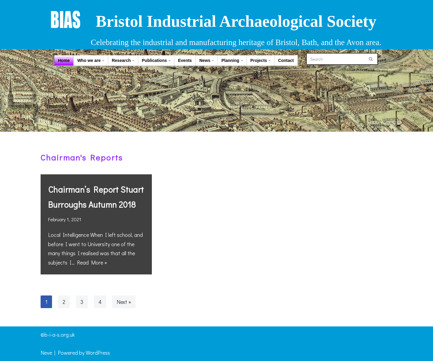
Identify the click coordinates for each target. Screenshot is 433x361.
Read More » (92, 262)
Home (64, 60)
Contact (286, 60)
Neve (46, 352)
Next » (124, 301)
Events (185, 60)
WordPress (98, 352)
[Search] (335, 59)
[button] (103, 61)
